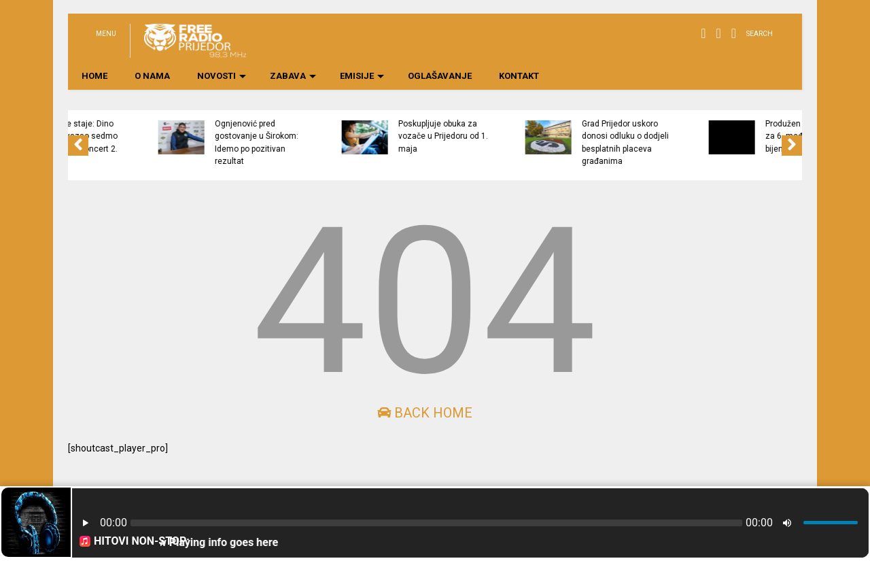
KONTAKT (519, 76)
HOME (94, 76)
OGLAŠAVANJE (440, 76)
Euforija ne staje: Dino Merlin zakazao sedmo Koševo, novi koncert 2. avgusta (116, 142)
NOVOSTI (221, 76)
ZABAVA (293, 76)
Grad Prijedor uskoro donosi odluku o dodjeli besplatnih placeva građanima (667, 142)
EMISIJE (362, 76)
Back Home (424, 413)
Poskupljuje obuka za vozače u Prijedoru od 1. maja (485, 136)
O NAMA (152, 76)
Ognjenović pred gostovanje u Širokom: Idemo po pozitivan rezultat (299, 142)
